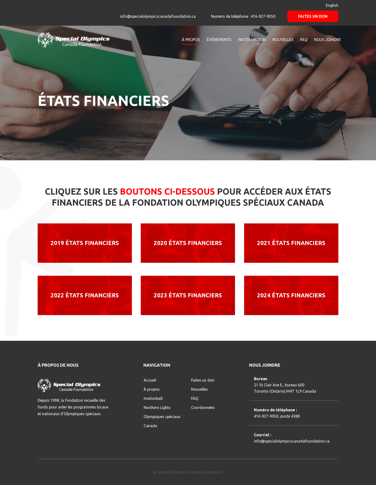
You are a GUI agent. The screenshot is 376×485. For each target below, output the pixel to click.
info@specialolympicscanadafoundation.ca (158, 16)
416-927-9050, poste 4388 (277, 416)
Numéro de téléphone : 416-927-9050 (242, 16)
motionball (153, 398)
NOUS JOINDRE (327, 39)
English (332, 5)
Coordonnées (203, 407)
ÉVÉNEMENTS (219, 39)
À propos (152, 389)
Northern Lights (157, 407)
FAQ (303, 39)
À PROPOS (191, 39)
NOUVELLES (283, 39)
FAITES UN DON (252, 39)
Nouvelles (199, 389)
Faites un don (313, 16)
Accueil (150, 380)
